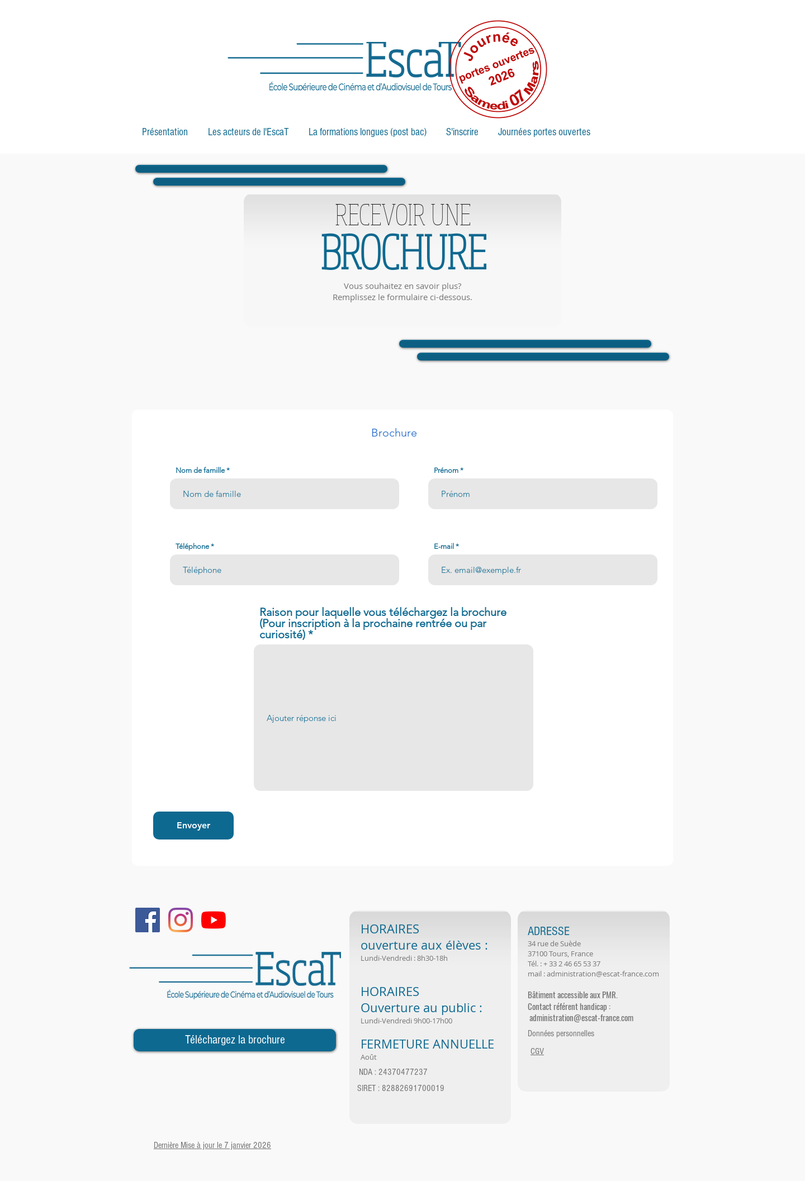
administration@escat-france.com (603, 974)
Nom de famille (200, 470)
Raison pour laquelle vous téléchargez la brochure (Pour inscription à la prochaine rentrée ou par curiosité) (382, 623)
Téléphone (192, 546)
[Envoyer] (193, 825)
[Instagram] (180, 920)
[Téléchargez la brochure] (235, 1040)
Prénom (446, 470)
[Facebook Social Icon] (147, 920)
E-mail (444, 546)
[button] (165, 132)
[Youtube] (213, 920)
